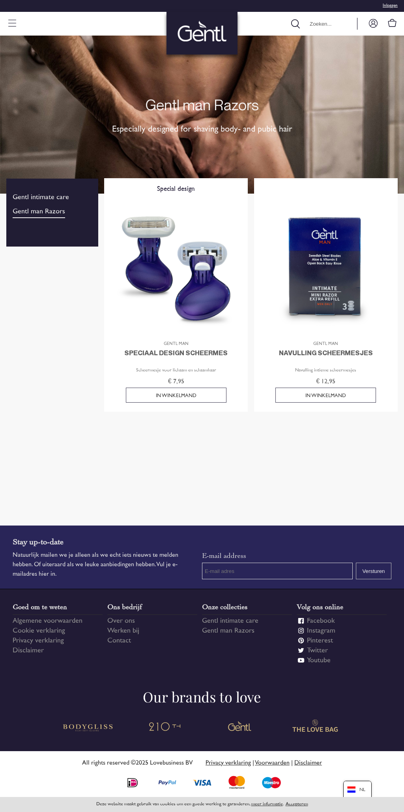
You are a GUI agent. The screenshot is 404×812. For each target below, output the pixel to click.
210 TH (164, 728)
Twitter (317, 651)
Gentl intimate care (41, 197)
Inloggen (390, 6)
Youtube (319, 661)
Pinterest (320, 641)
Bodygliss (88, 728)
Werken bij (123, 631)
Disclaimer (28, 651)
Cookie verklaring (39, 631)
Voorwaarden (272, 763)
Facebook (321, 621)
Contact (119, 641)
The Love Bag (316, 728)
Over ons (121, 621)
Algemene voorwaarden (47, 621)
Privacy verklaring (38, 641)
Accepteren (297, 804)
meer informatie (267, 804)
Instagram (321, 631)
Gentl (240, 728)
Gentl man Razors (39, 212)
